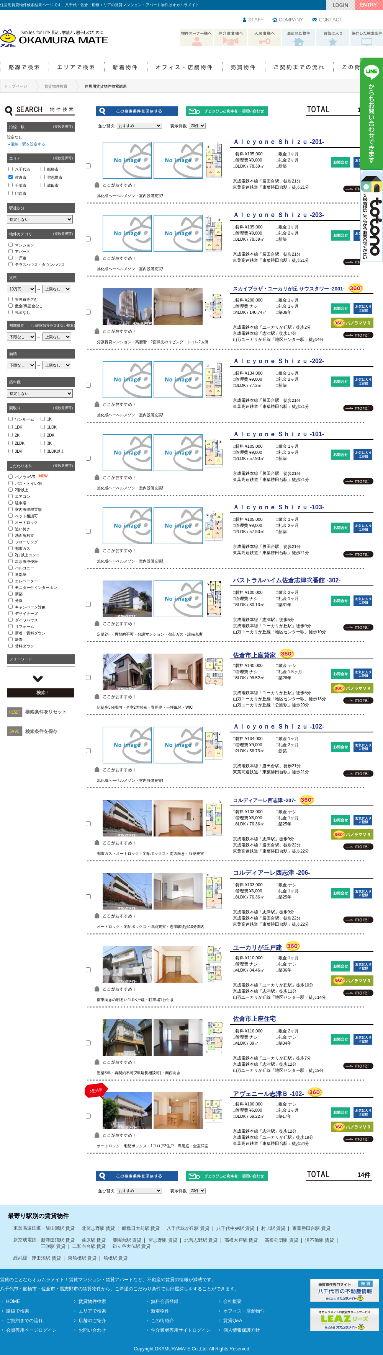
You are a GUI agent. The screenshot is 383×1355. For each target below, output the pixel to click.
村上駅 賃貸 (273, 1228)
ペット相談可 (26, 516)
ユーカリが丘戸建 (257, 947)
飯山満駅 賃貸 (60, 1228)
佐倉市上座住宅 (254, 1019)
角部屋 (20, 574)
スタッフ (253, 20)
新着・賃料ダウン (30, 633)
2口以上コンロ (27, 555)
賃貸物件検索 (55, 86)
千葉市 (20, 185)
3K (49, 443)
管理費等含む (26, 299)
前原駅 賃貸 (94, 1240)
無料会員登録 (164, 1301)
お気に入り (332, 38)
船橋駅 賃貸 (115, 1258)
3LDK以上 (55, 451)
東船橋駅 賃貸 (82, 1258)
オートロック (26, 522)
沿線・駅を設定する (28, 144)
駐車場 (20, 503)
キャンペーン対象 (30, 607)
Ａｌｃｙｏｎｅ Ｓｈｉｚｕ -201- (278, 142)
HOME (13, 1301)
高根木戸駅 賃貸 (241, 1240)
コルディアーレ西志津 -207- (264, 800)
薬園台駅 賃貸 (127, 1240)
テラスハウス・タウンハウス (40, 265)
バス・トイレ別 (28, 483)
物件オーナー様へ (196, 38)
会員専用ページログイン (31, 1330)
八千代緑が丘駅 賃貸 (188, 1228)
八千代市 (22, 169)
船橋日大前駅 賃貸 (141, 1228)
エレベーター (26, 581)
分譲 (19, 600)
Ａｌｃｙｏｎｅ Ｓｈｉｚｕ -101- (278, 434)
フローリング (26, 542)
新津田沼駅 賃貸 (57, 1240)
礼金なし (22, 312)
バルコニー (24, 568)
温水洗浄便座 (26, 561)
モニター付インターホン (36, 587)
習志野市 (54, 177)
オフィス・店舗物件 (184, 68)
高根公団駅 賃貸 (281, 1240)
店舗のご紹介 (92, 1320)
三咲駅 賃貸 (53, 1246)
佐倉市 (20, 177)
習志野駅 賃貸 (162, 1240)
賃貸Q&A (232, 1320)
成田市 (53, 185)
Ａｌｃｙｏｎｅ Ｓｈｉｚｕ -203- (278, 215)
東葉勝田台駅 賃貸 (311, 1228)
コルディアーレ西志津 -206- (271, 872)
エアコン (22, 496)
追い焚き (22, 529)
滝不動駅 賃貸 (319, 1240)
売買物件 (243, 68)
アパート (22, 251)
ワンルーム (24, 419)
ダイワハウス (26, 620)
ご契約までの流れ (299, 68)
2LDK (20, 443)
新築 (19, 594)
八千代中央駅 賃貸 (235, 1228)
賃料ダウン (24, 646)
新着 (19, 640)
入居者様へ (264, 38)
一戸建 (20, 258)
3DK (18, 451)
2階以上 (22, 490)
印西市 (20, 193)
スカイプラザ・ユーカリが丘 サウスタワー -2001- (289, 289)
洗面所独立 (24, 535)
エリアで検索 (76, 68)
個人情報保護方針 (241, 1330)
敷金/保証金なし (29, 306)
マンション (24, 245)
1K (49, 419)
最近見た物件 (298, 38)
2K (17, 435)
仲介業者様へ (230, 38)
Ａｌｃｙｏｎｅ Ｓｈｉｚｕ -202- (278, 361)
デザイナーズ (26, 613)
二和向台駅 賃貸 (89, 1246)
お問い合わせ (327, 20)
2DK (50, 435)
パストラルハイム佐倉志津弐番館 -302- (287, 580)
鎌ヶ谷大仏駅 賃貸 (132, 1246)
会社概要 (232, 1301)
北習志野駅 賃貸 (98, 1228)
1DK (18, 427)
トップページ (15, 86)
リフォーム (24, 627)
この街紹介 (358, 68)
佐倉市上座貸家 (254, 655)
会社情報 (288, 20)
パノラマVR (33, 476)
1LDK (52, 427)
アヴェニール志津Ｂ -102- (268, 1094)
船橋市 (53, 169)
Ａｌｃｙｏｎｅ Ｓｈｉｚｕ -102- (278, 726)
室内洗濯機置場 (28, 509)
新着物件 (125, 68)
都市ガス (22, 548)
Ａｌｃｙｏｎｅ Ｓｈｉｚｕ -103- (278, 507)
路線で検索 (24, 68)
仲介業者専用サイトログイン (181, 1330)
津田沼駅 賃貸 (46, 1258)
